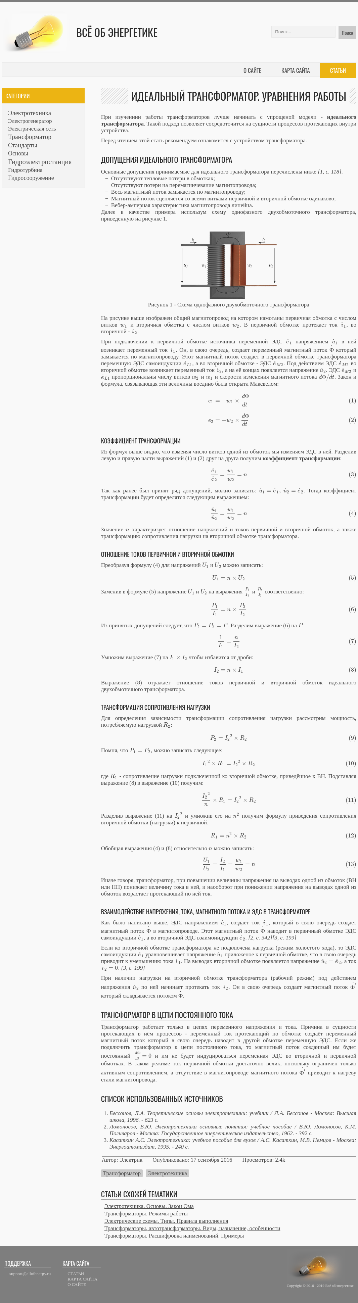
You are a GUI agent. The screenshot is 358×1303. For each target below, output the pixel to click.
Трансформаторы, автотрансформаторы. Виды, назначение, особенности (192, 1228)
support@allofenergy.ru (30, 1273)
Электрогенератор (30, 121)
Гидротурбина (25, 170)
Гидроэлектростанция (40, 161)
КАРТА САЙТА (82, 1279)
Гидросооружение (31, 178)
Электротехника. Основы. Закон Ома (149, 1206)
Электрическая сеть (32, 129)
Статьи (338, 70)
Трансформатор (122, 1173)
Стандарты (22, 145)
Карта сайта (295, 70)
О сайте (252, 70)
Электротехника (167, 1173)
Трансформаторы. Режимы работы (146, 1213)
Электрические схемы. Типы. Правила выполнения (166, 1221)
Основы (18, 153)
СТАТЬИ (76, 1273)
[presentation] (124, 325)
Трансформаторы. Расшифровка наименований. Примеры (174, 1236)
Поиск (347, 32)
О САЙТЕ (77, 1284)
